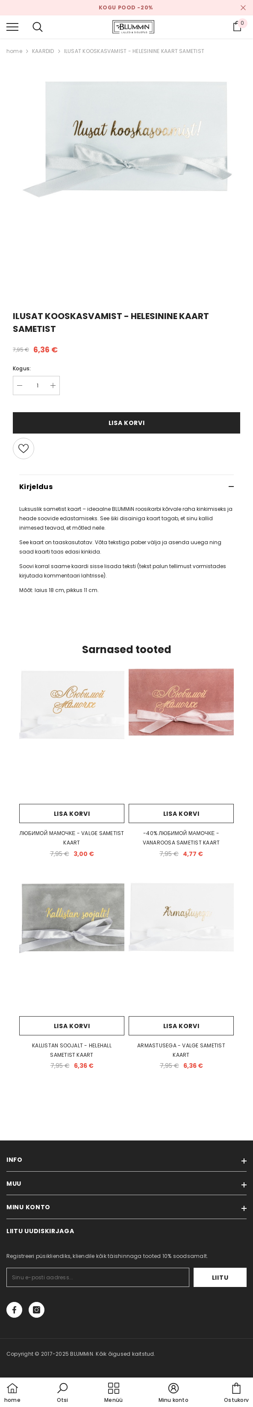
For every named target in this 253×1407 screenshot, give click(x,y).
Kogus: (22, 368)
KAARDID (43, 51)
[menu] (12, 26)
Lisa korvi (127, 423)
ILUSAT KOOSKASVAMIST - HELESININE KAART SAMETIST (134, 51)
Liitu (220, 1277)
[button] (62, 1393)
